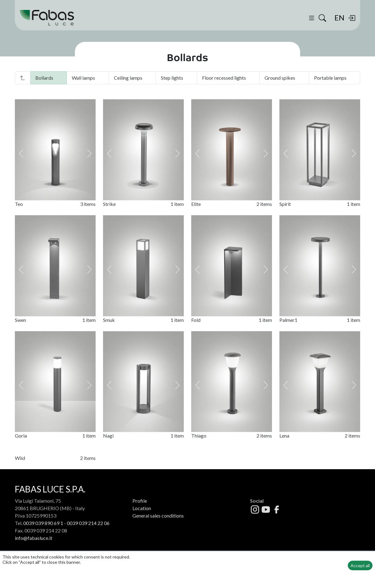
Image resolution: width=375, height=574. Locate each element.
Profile (139, 518)
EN (339, 17)
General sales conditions (158, 533)
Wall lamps (83, 78)
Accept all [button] (360, 565)
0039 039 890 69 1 (43, 540)
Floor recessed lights (224, 78)
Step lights (172, 78)
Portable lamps (330, 78)
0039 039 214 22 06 (88, 540)
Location (141, 525)
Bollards (44, 78)
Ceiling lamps (128, 78)
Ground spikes (280, 78)
